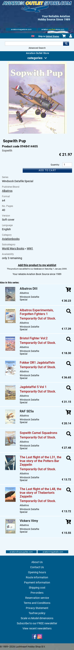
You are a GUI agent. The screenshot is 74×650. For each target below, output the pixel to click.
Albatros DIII (28, 288)
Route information (37, 577)
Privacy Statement (37, 608)
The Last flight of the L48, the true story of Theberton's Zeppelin (40, 492)
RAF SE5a (27, 411)
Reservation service (37, 597)
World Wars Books (13, 248)
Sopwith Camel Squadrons (38, 433)
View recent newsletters (37, 628)
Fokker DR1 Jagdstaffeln (37, 362)
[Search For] (34, 43)
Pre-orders (37, 592)
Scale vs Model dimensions (37, 618)
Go (66, 43)
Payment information (37, 582)
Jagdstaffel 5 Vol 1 (33, 387)
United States (52, 36)
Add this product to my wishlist (37, 265)
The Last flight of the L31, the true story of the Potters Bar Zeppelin (40, 461)
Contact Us (37, 567)
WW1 (30, 248)
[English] (32, 35)
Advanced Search (37, 48)
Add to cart (47, 170)
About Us (37, 562)
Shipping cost (37, 587)
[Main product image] (37, 132)
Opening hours (37, 572)
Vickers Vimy (29, 521)
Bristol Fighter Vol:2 (34, 338)
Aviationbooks (11, 238)
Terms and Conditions (37, 602)
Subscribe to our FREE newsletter (37, 623)
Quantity (55, 164)
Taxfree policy (37, 613)
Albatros (7, 190)
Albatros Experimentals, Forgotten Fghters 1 (37, 312)
